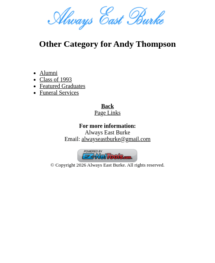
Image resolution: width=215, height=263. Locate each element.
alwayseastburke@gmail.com (116, 139)
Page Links (107, 113)
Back (107, 106)
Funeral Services (59, 92)
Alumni (49, 73)
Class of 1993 (56, 79)
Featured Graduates (62, 86)
